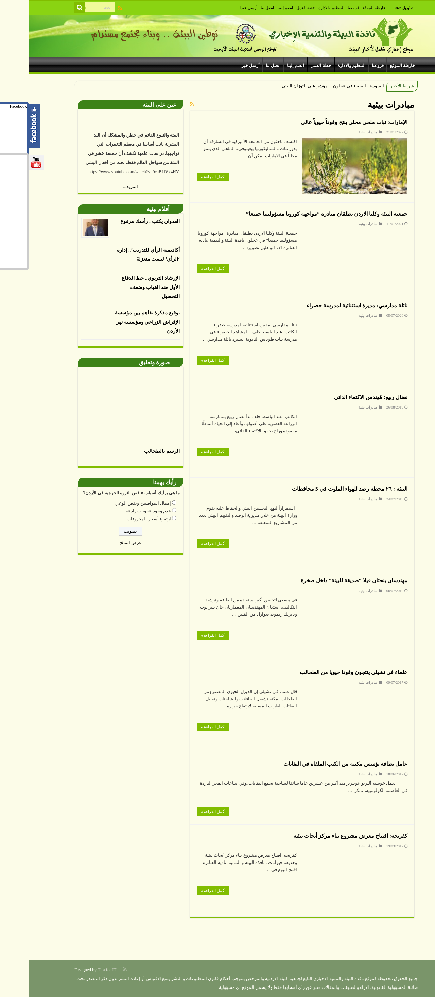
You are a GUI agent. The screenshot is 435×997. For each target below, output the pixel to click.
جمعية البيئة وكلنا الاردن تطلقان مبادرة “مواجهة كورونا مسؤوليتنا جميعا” (298, 214)
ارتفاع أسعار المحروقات (120, 518)
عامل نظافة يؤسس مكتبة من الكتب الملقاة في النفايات (317, 764)
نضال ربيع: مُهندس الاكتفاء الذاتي (342, 397)
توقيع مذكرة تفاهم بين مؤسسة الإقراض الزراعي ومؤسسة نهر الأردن (118, 322)
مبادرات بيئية (339, 132)
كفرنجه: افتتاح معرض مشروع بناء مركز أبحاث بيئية (322, 836)
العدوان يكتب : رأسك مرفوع (121, 221)
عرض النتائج (102, 542)
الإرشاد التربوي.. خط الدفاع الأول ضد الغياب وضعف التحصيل (122, 287)
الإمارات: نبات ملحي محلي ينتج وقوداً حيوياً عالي (325, 122)
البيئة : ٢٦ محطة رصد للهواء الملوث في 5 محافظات (321, 489)
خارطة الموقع (345, 7)
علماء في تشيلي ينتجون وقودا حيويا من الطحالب (325, 672)
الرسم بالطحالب (133, 451)
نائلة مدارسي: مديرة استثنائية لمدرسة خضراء (328, 305)
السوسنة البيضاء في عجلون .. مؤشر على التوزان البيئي (303, 85)
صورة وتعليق (125, 362)
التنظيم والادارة (303, 7)
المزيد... (101, 186)
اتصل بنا (238, 7)
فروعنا (325, 7)
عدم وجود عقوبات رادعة (119, 510)
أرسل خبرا (220, 7)
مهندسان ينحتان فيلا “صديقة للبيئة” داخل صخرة (325, 580)
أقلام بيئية (129, 209)
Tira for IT (78, 969)
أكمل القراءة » (184, 177)
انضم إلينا (256, 7)
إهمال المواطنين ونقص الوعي (114, 503)
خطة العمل (277, 7)
